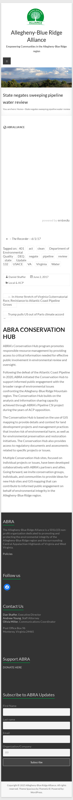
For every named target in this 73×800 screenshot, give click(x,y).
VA (29, 264)
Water (55, 264)
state (8, 260)
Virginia (41, 264)
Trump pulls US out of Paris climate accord (33, 316)
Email (6, 733)
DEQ (21, 256)
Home (20, 109)
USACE (18, 264)
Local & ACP (16, 282)
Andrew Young (12, 618)
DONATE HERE (12, 667)
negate (33, 256)
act (31, 248)
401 (21, 248)
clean (41, 248)
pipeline (48, 256)
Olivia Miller (10, 621)
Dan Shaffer (10, 614)
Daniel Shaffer (17, 277)
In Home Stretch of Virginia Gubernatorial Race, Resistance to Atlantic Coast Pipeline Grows (35, 300)
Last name (9, 719)
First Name (9, 705)
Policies (7, 553)
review (62, 256)
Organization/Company (17, 746)
